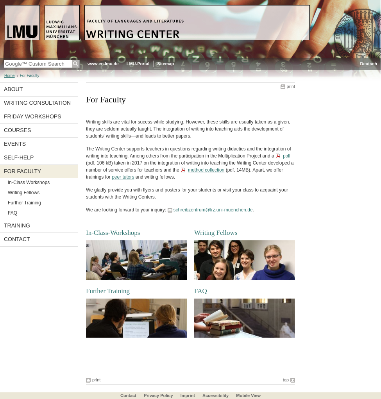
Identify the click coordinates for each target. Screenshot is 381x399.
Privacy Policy (158, 395)
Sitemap (165, 63)
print (291, 86)
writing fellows (159, 177)
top (286, 380)
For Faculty (22, 171)
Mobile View (248, 395)
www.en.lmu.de (103, 63)
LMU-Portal (138, 63)
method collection (206, 170)
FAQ (12, 213)
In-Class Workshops (29, 182)
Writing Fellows (23, 192)
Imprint (188, 395)
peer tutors (123, 177)
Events (15, 144)
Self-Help (19, 157)
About (13, 89)
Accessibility (216, 395)
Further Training (24, 203)
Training (17, 225)
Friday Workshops (32, 116)
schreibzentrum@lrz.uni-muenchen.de (213, 210)
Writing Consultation (37, 103)
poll (286, 156)
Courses (17, 130)
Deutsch (368, 63)
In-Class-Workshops (113, 232)
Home (9, 75)
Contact (17, 239)
